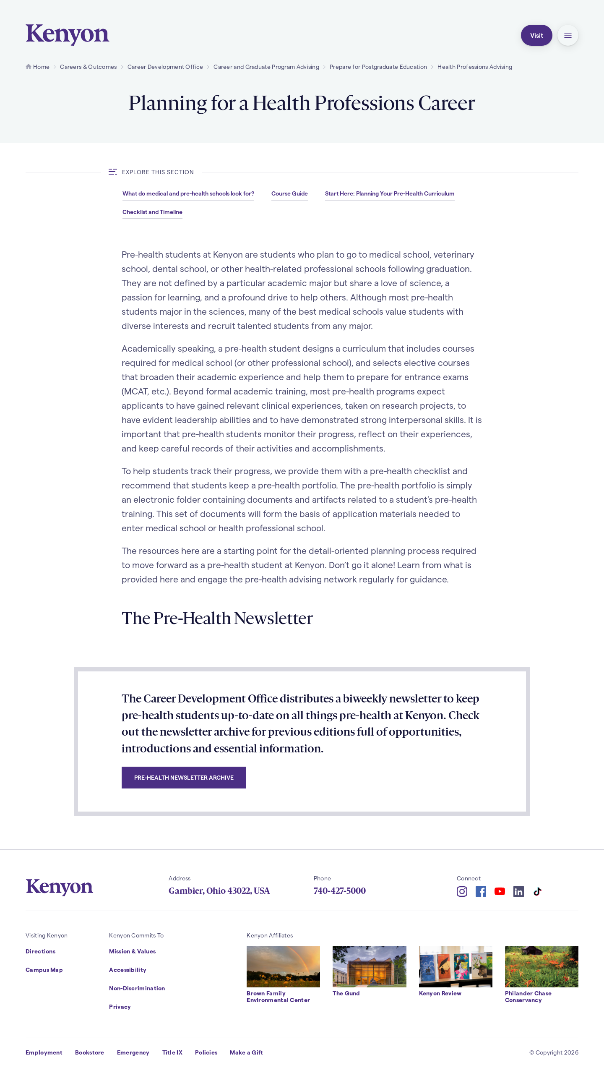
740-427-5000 (340, 891)
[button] (567, 35)
